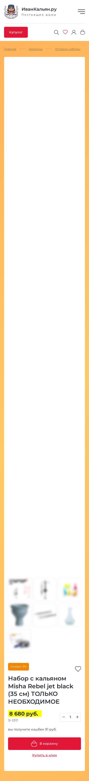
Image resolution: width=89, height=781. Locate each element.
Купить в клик (44, 755)
